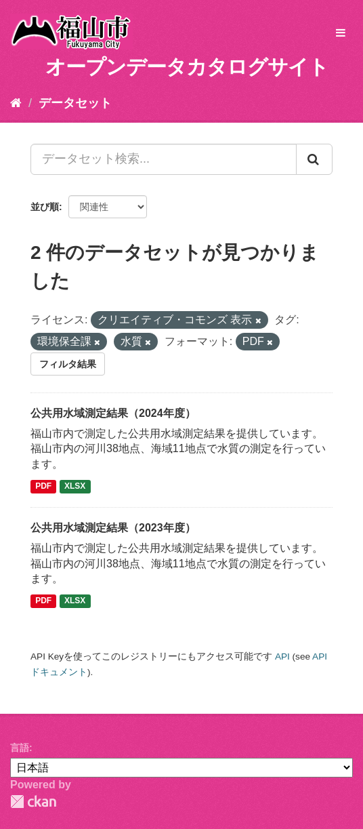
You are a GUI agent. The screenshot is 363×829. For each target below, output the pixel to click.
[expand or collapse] (340, 33)
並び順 (44, 206)
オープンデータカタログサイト (186, 67)
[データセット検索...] (163, 159)
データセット (75, 103)
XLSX (74, 486)
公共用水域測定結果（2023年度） (113, 527)
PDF (43, 486)
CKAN (33, 801)
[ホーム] (16, 103)
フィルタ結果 (67, 364)
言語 (19, 747)
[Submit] (314, 159)
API (282, 656)
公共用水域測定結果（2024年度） (113, 413)
